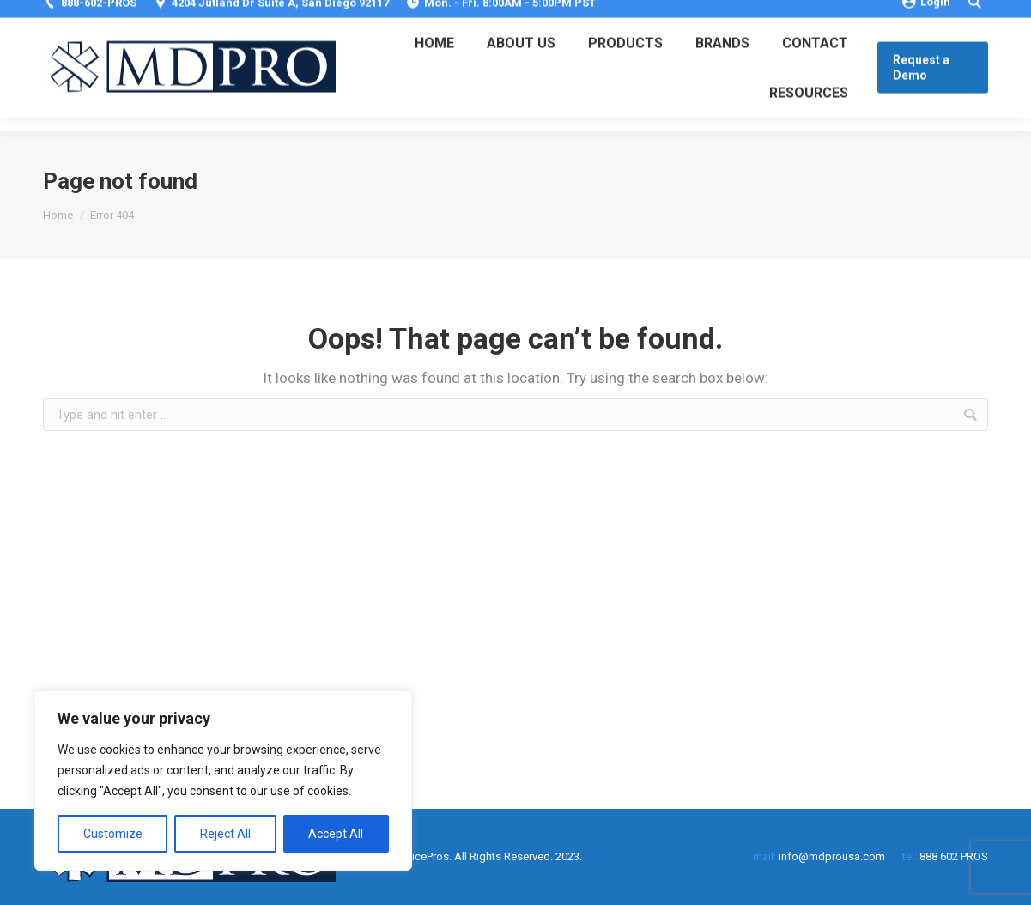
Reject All (225, 834)
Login (926, 15)
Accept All (335, 834)
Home (58, 215)
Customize (113, 834)
